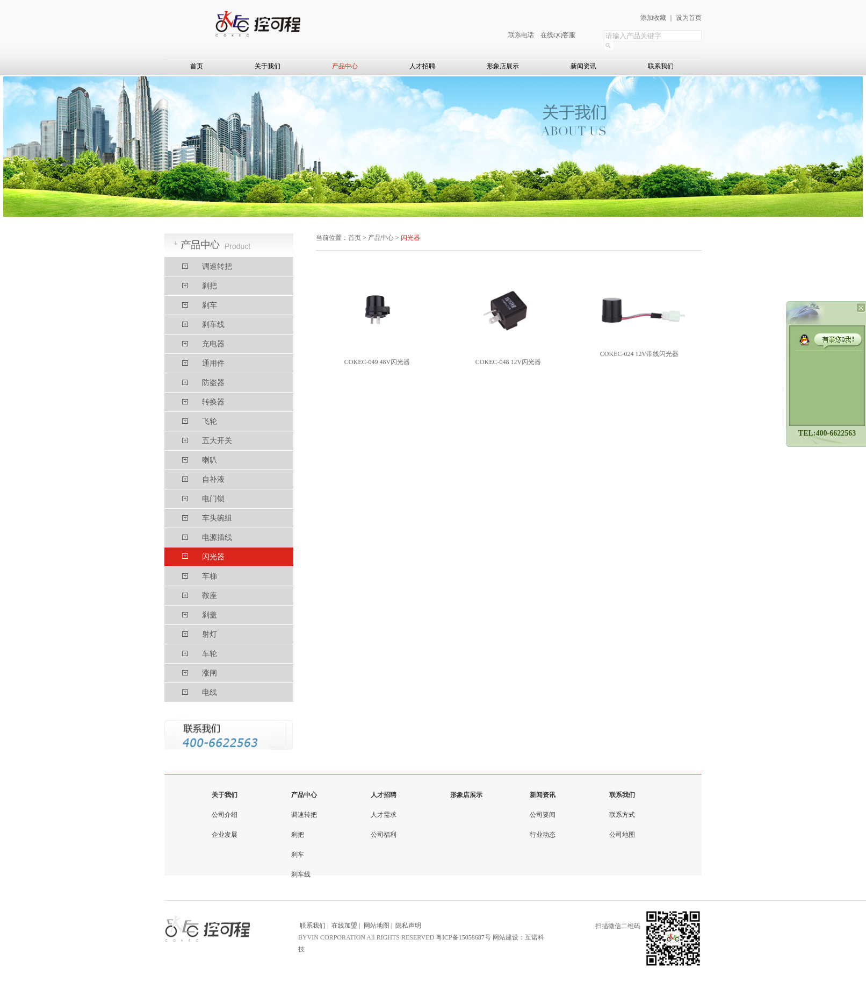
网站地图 (376, 925)
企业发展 (224, 834)
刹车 (209, 305)
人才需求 (383, 815)
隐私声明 (408, 925)
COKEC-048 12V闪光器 (508, 362)
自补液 (213, 479)
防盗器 (213, 383)
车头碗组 (217, 518)
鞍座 (209, 596)
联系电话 (521, 35)
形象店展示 (503, 66)
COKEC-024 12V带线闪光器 (639, 354)
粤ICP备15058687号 (463, 937)
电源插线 (217, 537)
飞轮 (209, 421)
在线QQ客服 (557, 35)
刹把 (209, 286)
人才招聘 (422, 66)
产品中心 (345, 66)
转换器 (213, 402)
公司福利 (383, 834)
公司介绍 (224, 815)
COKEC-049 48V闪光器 (377, 362)
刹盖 (209, 615)
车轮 (209, 654)
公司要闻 (542, 815)
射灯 (209, 634)
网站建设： (509, 937)
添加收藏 (653, 18)
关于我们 (267, 66)
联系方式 (622, 815)
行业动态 (542, 834)
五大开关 (217, 441)
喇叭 (209, 460)
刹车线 (213, 325)
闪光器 (213, 557)
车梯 (209, 576)
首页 (196, 66)
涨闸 (209, 673)
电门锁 (213, 499)
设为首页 (689, 18)
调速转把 (217, 266)
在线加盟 (344, 925)
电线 (209, 692)
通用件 (213, 363)
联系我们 (661, 66)
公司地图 (622, 834)
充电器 (213, 344)
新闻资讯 (583, 66)
